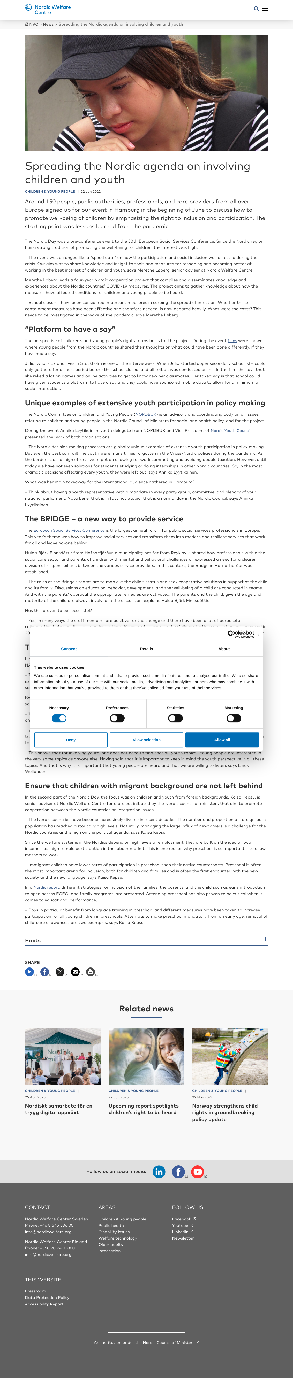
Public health (112, 1223)
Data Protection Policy (48, 1295)
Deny (71, 740)
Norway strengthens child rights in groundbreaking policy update (228, 1110)
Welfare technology (118, 1236)
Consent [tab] (69, 649)
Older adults (111, 1242)
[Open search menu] (256, 9)
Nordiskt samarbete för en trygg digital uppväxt (62, 1107)
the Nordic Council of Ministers (165, 1340)
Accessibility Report (45, 1302)
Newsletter (183, 1236)
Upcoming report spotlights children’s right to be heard (144, 1110)
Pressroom (36, 1289)
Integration (110, 1249)
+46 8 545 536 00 (57, 1223)
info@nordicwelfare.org (49, 1230)
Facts (33, 938)
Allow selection (146, 740)
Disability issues (115, 1230)
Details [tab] (146, 649)
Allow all (222, 740)
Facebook (182, 1217)
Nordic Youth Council (232, 429)
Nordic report (47, 885)
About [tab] (224, 649)
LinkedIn (180, 1230)
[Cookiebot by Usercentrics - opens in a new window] (236, 634)
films (233, 340)
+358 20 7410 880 (58, 1246)
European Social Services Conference (71, 529)
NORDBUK (146, 413)
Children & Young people (123, 1217)
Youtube (180, 1223)
